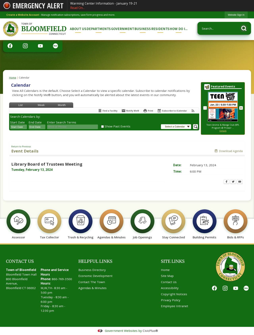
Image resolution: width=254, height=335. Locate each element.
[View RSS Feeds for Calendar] (193, 111)
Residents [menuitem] (160, 28)
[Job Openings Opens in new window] (142, 222)
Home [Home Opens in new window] (165, 270)
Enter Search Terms (61, 122)
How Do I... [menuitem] (179, 28)
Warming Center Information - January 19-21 (160, 5)
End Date (35, 122)
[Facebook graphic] (10, 45)
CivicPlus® (150, 331)
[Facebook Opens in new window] (226, 182)
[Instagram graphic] (25, 45)
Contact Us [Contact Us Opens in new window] (169, 282)
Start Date (17, 122)
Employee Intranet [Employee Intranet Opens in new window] (174, 306)
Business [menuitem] (142, 28)
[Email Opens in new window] (240, 182)
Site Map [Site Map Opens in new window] (167, 276)
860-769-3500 (62, 279)
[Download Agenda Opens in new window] (228, 151)
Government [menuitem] (122, 28)
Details (222, 130)
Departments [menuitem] (99, 28)
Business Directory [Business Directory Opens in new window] (92, 270)
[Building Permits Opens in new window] (204, 222)
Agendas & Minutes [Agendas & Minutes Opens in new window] (92, 288)
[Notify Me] (130, 111)
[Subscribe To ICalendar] (172, 111)
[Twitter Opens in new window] (233, 182)
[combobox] (18, 127)
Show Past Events (117, 126)
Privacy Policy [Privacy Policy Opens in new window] (170, 300)
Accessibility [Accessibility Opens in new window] (170, 288)
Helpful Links (95, 261)
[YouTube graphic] (40, 45)
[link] (236, 14)
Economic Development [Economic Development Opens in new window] (95, 276)
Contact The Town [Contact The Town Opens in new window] (91, 282)
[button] (245, 27)
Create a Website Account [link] (22, 15)
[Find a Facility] (107, 111)
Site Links (173, 261)
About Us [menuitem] (78, 28)
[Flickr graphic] (55, 45)
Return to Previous (21, 146)
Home (12, 77)
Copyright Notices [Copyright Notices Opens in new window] (174, 294)
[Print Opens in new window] (148, 111)
